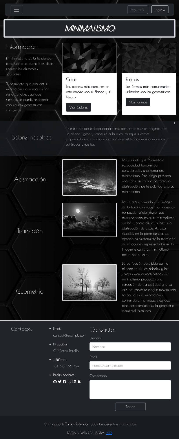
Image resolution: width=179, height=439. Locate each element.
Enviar (130, 407)
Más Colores (78, 107)
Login (158, 10)
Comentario (98, 376)
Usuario (95, 338)
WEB (109, 433)
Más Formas (138, 102)
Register (136, 10)
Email (93, 357)
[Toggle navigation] (17, 9)
